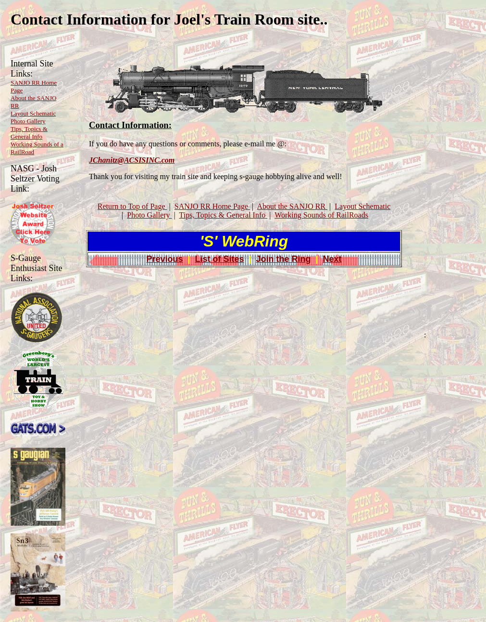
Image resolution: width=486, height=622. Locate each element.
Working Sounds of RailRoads (321, 215)
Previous (164, 259)
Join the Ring (283, 259)
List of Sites (219, 259)
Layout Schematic (33, 113)
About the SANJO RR (292, 206)
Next (332, 259)
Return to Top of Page (132, 206)
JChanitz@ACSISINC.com (131, 160)
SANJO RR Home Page (212, 206)
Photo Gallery (28, 121)
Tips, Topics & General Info (29, 132)
